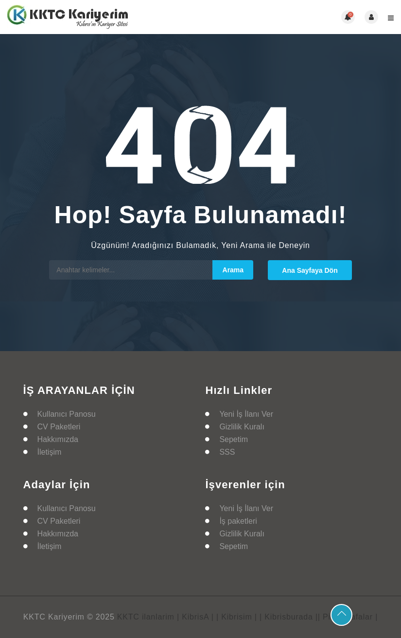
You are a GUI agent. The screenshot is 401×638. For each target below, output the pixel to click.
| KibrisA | (195, 617)
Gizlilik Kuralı (241, 427)
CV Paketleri (59, 427)
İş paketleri (238, 521)
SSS (227, 452)
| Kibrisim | (236, 617)
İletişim (49, 452)
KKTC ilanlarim (145, 617)
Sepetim (233, 439)
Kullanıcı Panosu (66, 414)
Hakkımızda (57, 439)
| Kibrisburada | (289, 617)
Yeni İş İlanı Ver (246, 414)
